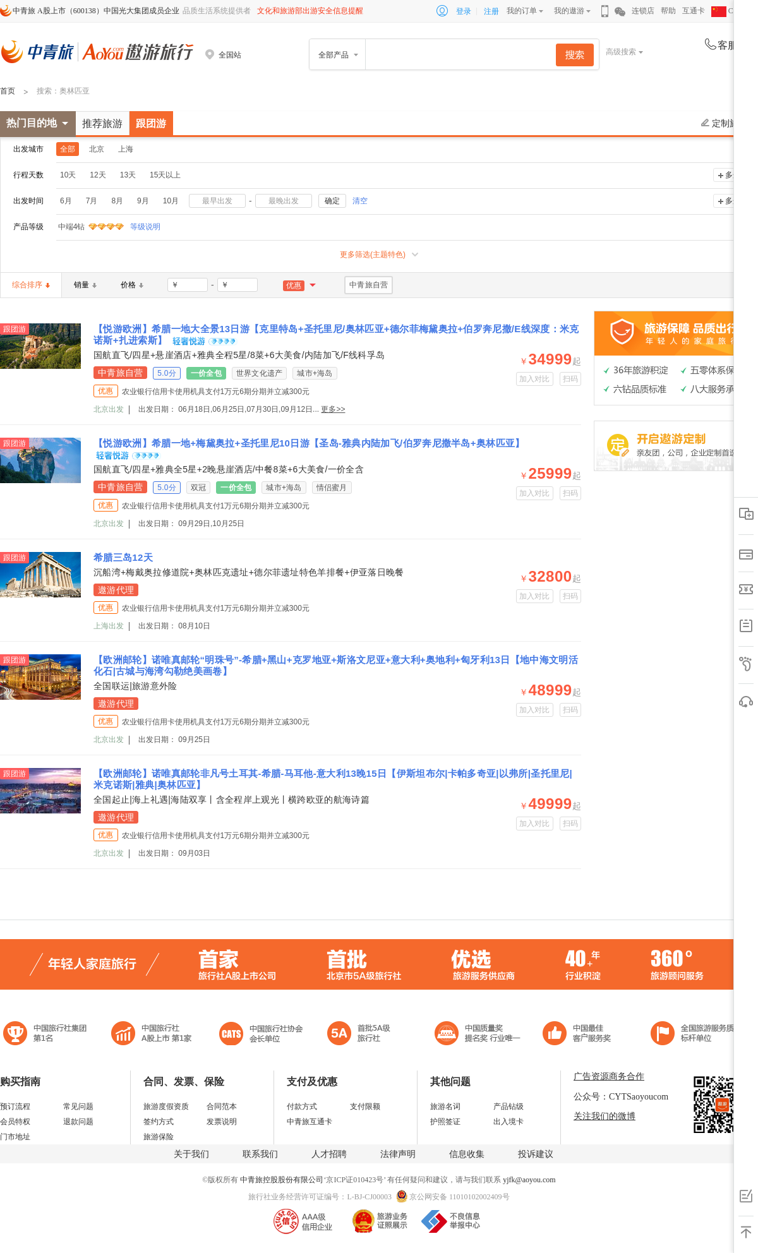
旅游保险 (158, 1136)
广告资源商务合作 (609, 1076)
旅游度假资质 (166, 1106)
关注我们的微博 (604, 1116)
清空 (360, 200)
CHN (727, 10)
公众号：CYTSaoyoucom (621, 1096)
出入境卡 (508, 1121)
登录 (463, 11)
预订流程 (15, 1106)
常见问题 (78, 1106)
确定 (332, 200)
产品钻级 (508, 1106)
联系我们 (260, 1154)
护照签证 (445, 1121)
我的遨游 (569, 10)
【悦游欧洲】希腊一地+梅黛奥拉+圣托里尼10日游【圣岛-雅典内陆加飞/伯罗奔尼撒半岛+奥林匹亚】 (309, 443)
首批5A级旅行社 (152, 1034)
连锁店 (643, 10)
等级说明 (137, 226)
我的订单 (522, 10)
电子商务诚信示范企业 (364, 1034)
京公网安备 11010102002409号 (459, 1196)
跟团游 (151, 123)
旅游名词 (445, 1106)
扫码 (571, 379)
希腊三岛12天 (123, 557)
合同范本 (222, 1106)
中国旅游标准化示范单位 (580, 1034)
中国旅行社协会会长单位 (261, 1034)
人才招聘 (329, 1154)
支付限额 (365, 1106)
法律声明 (398, 1154)
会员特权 (15, 1121)
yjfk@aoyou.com (529, 1179)
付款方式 (302, 1106)
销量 (85, 284)
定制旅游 (724, 123)
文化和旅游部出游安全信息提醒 (310, 10)
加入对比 (534, 379)
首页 (7, 91)
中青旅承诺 (696, 1034)
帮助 (668, 10)
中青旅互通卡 (309, 1121)
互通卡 (693, 10)
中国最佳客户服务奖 (478, 1034)
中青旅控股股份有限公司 (281, 1179)
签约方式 (158, 1121)
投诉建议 (535, 1154)
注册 (491, 11)
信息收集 (466, 1154)
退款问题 (78, 1121)
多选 (732, 175)
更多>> (333, 409)
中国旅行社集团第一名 (47, 1034)
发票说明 (222, 1121)
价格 (132, 284)
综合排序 (31, 284)
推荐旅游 (102, 123)
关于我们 (191, 1154)
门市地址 (15, 1136)
